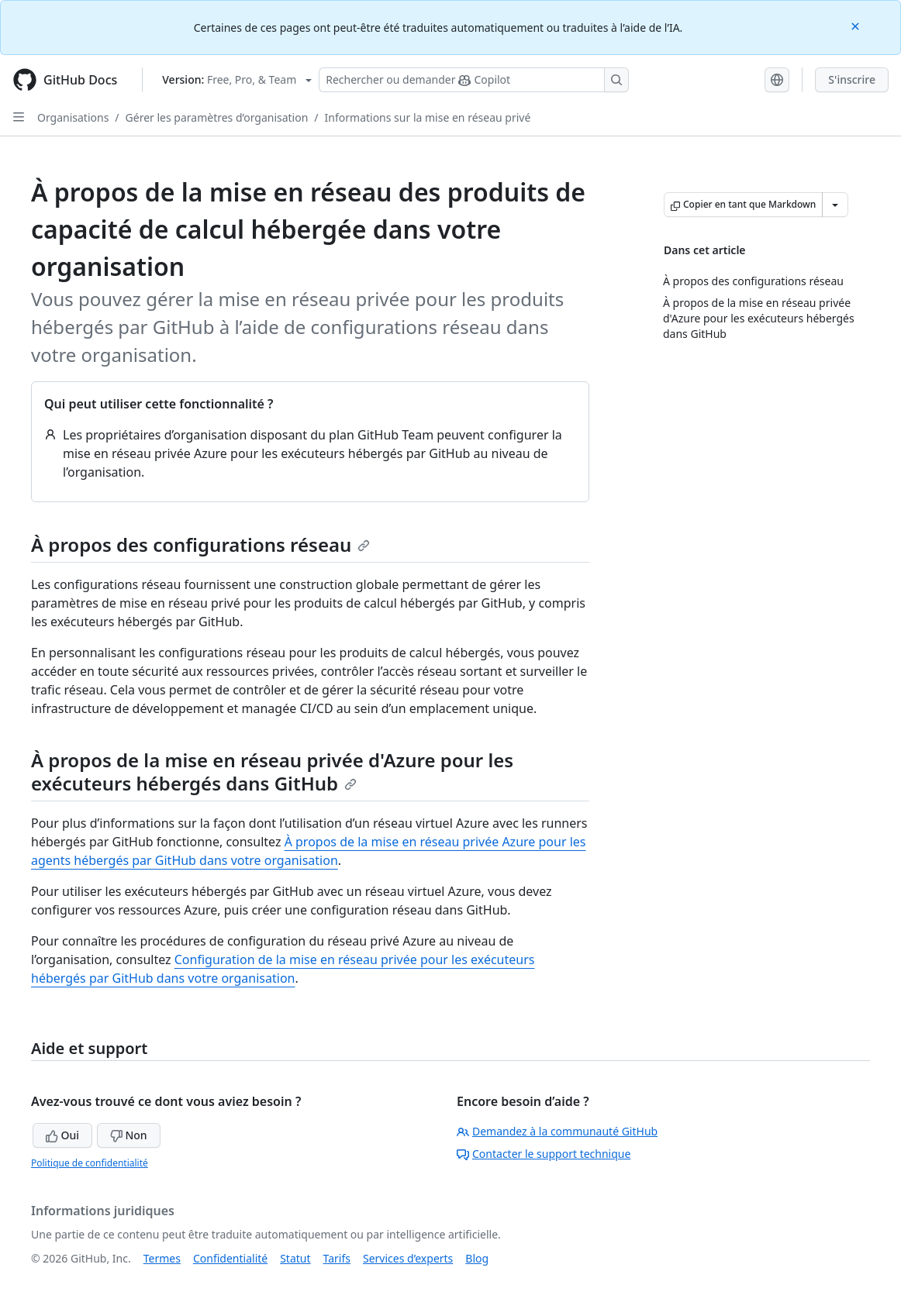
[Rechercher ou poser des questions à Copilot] (474, 79)
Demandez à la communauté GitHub (557, 1131)
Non (128, 1135)
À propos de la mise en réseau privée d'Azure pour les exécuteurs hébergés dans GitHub (272, 771)
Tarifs (336, 1258)
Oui (62, 1135)
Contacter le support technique (543, 1153)
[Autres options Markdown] (835, 204)
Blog (476, 1258)
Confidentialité (230, 1258)
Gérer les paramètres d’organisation (217, 117)
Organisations (73, 117)
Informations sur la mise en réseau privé (428, 117)
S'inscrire (851, 79)
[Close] (856, 25)
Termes (162, 1258)
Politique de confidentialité (89, 1163)
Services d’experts (408, 1258)
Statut (295, 1258)
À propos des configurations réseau (200, 544)
